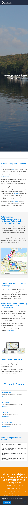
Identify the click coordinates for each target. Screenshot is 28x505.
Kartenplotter (4, 203)
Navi (13, 169)
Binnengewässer (5, 176)
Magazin (7, 157)
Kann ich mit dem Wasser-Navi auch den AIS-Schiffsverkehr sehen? (13, 458)
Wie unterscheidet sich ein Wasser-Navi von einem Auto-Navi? (12, 448)
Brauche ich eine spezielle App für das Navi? (12, 453)
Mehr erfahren (14, 499)
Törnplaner (8, 289)
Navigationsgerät (9, 173)
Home (2, 157)
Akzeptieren (7, 502)
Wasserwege (17, 193)
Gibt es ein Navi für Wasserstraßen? (11, 444)
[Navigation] (25, 2)
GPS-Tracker (15, 201)
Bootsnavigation (10, 330)
